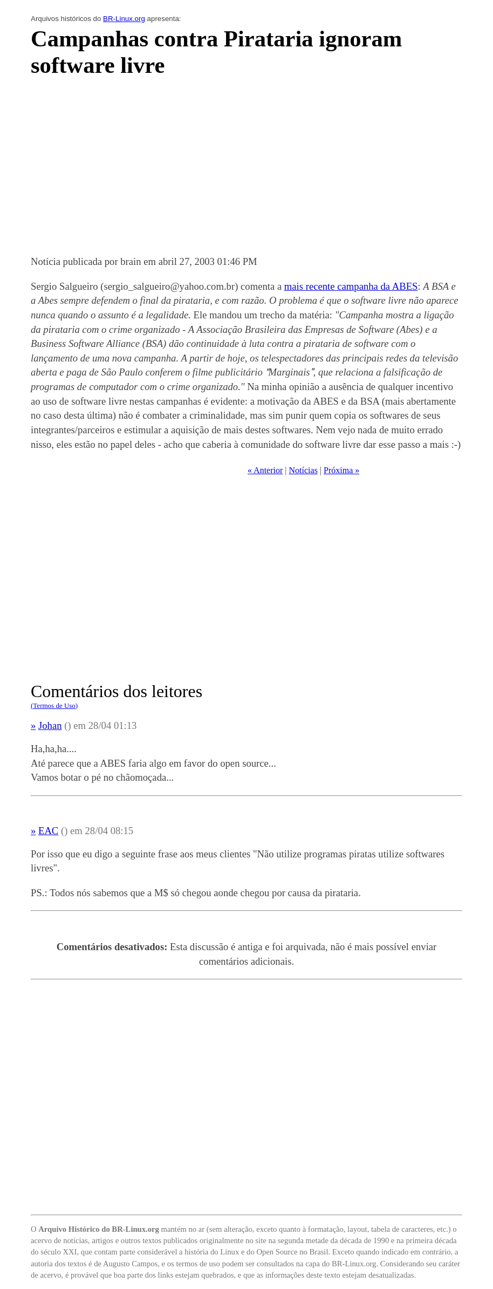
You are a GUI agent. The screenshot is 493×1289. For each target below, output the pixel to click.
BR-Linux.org (124, 19)
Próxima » (341, 470)
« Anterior (265, 470)
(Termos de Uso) (54, 705)
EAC (48, 830)
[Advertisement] (246, 169)
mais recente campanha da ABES (351, 286)
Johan (50, 725)
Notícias (303, 470)
